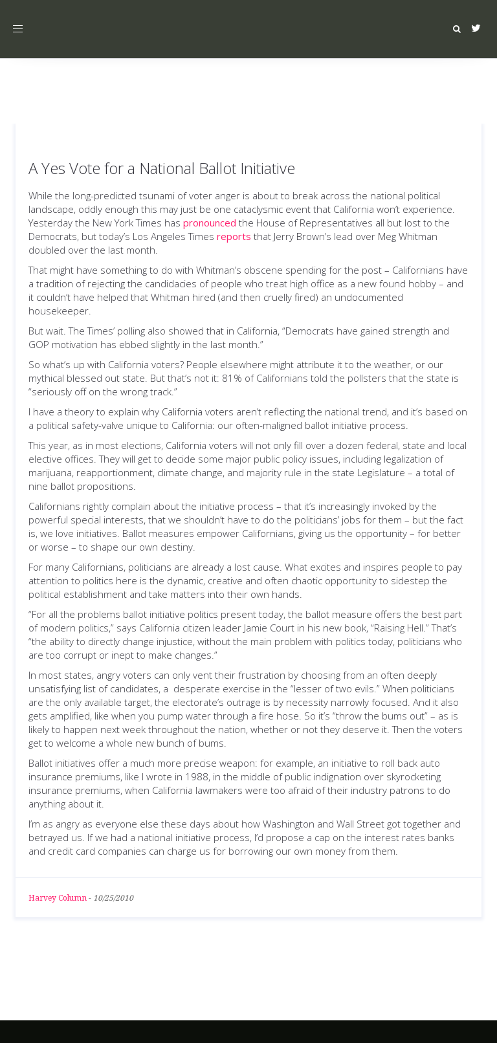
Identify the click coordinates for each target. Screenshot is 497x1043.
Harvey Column (57, 898)
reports (234, 236)
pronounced (209, 222)
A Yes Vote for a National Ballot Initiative (161, 168)
